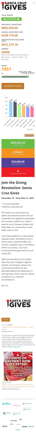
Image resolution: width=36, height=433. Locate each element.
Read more (17, 347)
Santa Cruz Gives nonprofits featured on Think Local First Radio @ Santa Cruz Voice (18, 386)
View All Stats (29, 135)
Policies (18, 429)
